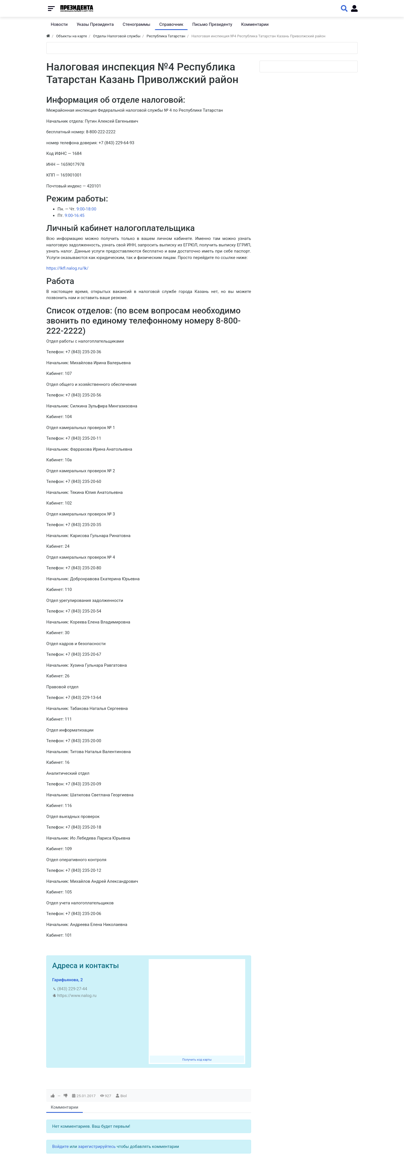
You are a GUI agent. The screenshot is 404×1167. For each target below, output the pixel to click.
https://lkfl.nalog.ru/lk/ (67, 268)
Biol (123, 1095)
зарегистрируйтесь (97, 1146)
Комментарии (64, 1107)
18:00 (91, 209)
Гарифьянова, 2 (67, 979)
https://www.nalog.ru (77, 995)
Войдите (60, 1146)
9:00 (81, 209)
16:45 (79, 215)
